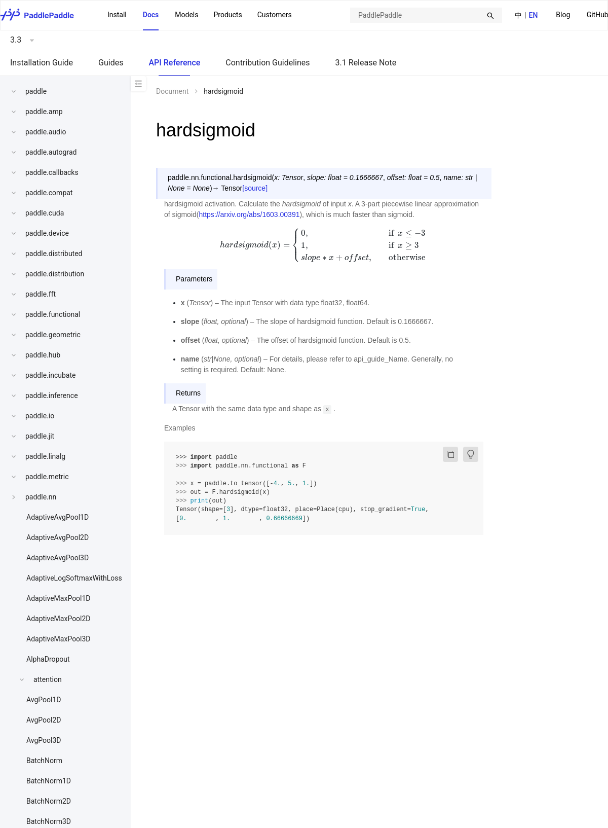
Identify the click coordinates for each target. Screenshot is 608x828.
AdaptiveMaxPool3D (58, 639)
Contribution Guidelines (267, 62)
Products (227, 15)
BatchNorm (44, 761)
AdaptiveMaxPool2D (58, 619)
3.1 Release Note (366, 62)
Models (186, 15)
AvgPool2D (43, 720)
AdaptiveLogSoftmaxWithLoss (74, 578)
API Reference (174, 62)
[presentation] (324, 245)
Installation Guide (41, 62)
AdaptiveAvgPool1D (57, 517)
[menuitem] (563, 15)
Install (117, 15)
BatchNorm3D (48, 821)
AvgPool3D (43, 740)
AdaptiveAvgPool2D (57, 537)
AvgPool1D (43, 700)
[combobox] (426, 15)
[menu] (199, 15)
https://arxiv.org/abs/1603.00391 (249, 214)
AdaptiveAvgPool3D (57, 558)
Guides (110, 62)
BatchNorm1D (48, 781)
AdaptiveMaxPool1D (58, 598)
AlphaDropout (48, 659)
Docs (151, 15)
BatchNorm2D (48, 801)
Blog (563, 15)
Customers (274, 15)
